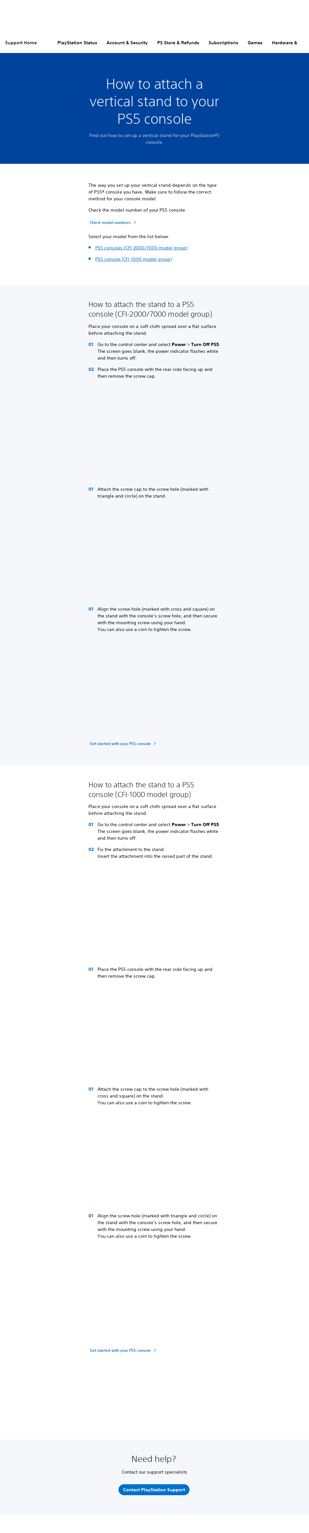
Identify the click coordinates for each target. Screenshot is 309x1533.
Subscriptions (223, 43)
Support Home (21, 43)
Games (255, 43)
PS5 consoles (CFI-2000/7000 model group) (141, 248)
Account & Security (127, 43)
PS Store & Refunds (178, 43)
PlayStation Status (77, 43)
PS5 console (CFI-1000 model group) (133, 259)
